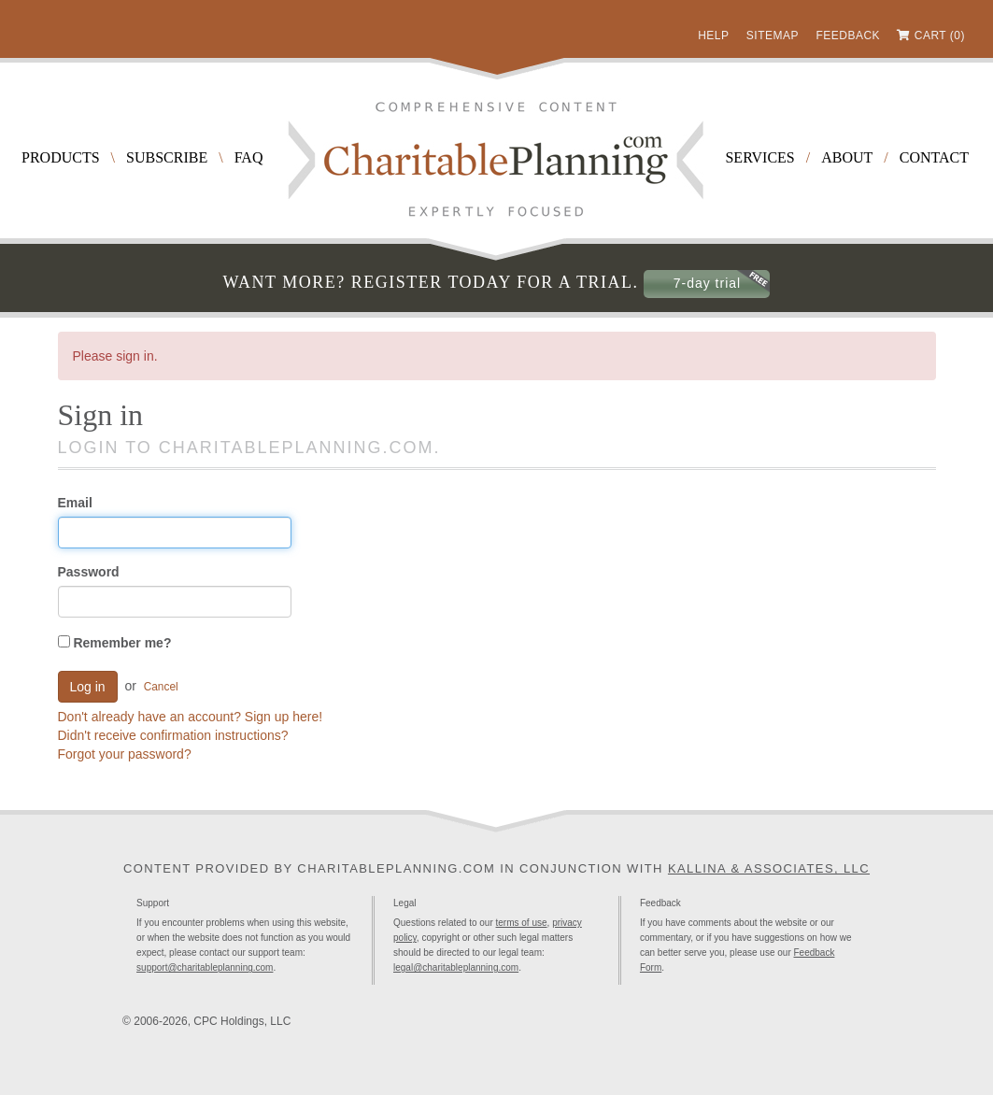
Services (759, 157)
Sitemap (772, 35)
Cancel (161, 686)
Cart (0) (940, 35)
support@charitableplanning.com (204, 967)
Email (75, 502)
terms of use (521, 922)
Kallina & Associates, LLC (769, 868)
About (846, 157)
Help (713, 35)
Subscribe (166, 157)
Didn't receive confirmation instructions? (173, 735)
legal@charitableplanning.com (455, 967)
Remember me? (115, 642)
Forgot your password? (125, 754)
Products (60, 157)
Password (89, 571)
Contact (934, 157)
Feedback (848, 35)
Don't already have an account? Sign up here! (190, 716)
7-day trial (707, 283)
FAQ (248, 157)
